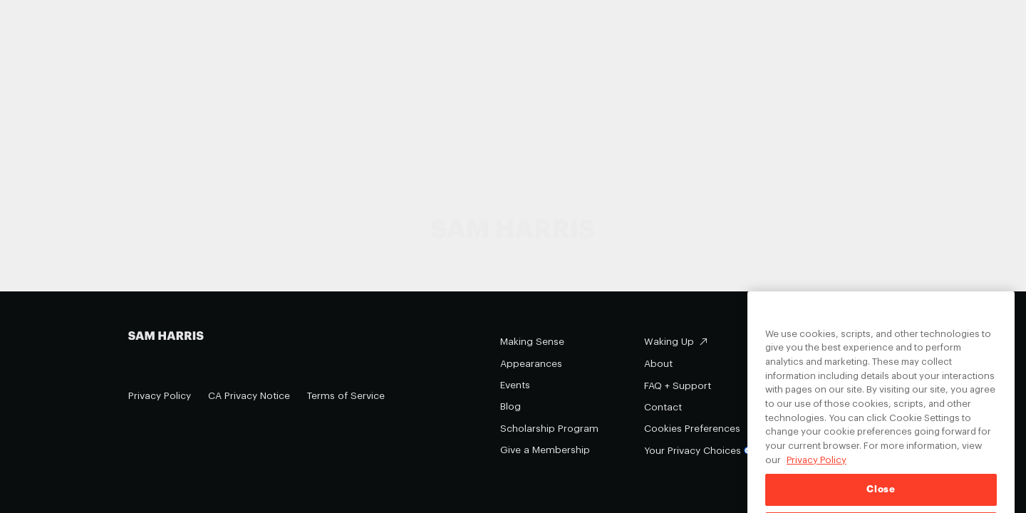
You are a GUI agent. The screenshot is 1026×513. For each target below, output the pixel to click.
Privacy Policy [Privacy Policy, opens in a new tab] (816, 470)
